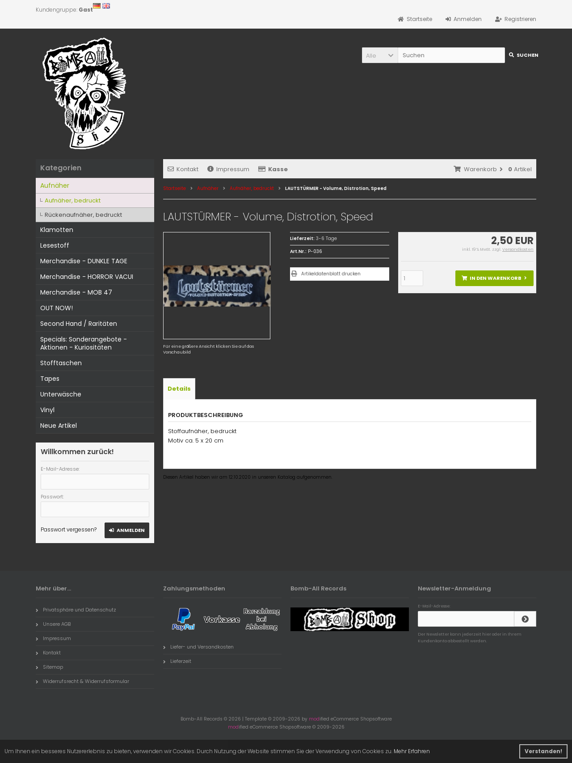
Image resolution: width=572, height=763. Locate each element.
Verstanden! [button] (543, 751)
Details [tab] (179, 388)
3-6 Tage (326, 238)
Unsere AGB (53, 624)
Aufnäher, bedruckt (73, 200)
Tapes (49, 378)
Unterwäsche (60, 394)
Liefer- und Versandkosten (198, 646)
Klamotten (56, 229)
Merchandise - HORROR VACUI (86, 276)
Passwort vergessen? (69, 529)
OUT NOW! (56, 308)
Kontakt (183, 169)
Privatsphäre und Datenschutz (76, 609)
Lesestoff (54, 245)
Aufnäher (54, 185)
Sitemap (49, 666)
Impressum (228, 169)
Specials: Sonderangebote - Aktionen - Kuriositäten (83, 343)
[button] (380, 55)
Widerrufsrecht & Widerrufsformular (82, 681)
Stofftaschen (61, 362)
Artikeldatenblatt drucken (331, 273)
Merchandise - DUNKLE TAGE (83, 261)
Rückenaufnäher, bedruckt (83, 215)
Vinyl (47, 409)
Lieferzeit (177, 661)
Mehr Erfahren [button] (412, 751)
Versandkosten (518, 249)
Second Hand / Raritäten (78, 323)
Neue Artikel (58, 425)
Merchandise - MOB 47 (76, 292)
